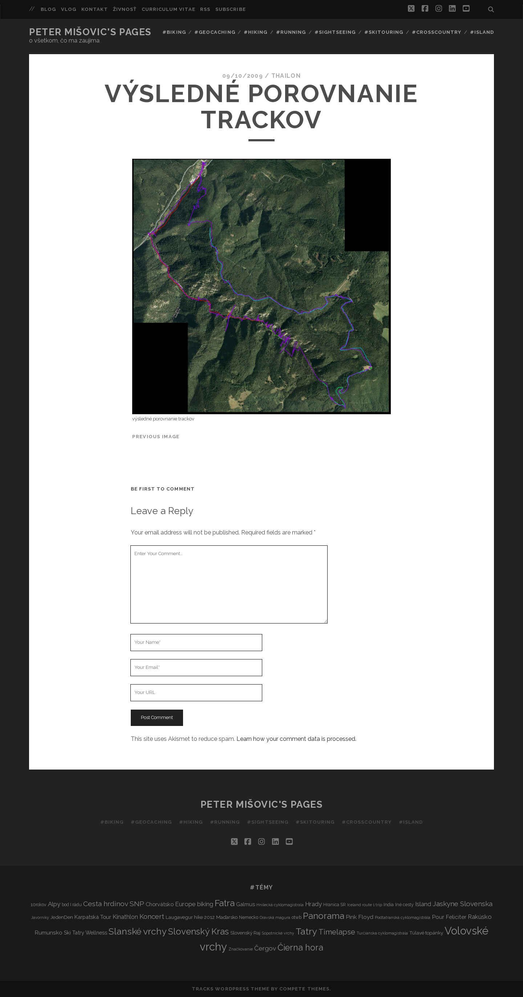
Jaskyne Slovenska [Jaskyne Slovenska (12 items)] (462, 904)
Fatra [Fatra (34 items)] (225, 903)
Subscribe (230, 9)
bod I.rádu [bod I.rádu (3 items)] (72, 904)
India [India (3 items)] (389, 904)
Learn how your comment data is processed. (296, 738)
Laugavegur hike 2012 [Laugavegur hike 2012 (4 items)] (190, 917)
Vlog (68, 9)
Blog (48, 9)
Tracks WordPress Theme (230, 989)
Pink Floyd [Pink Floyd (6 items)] (359, 916)
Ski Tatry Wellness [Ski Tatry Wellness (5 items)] (85, 932)
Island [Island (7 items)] (423, 904)
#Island (482, 32)
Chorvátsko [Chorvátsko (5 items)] (160, 904)
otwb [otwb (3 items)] (296, 917)
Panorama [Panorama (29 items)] (323, 916)
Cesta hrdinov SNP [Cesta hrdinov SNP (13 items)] (113, 904)
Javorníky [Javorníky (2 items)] (40, 917)
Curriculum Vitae (168, 9)
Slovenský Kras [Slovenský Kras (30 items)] (198, 931)
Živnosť (125, 9)
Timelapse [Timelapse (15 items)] (337, 932)
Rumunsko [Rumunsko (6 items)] (48, 932)
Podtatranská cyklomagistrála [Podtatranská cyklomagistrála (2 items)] (402, 917)
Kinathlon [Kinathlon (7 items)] (125, 916)
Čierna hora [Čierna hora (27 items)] (300, 947)
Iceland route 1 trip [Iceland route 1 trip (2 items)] (364, 905)
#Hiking (255, 32)
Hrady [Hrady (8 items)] (313, 904)
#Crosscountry (437, 32)
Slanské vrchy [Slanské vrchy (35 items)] (138, 931)
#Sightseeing (335, 32)
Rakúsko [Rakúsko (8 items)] (480, 916)
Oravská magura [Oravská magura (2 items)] (275, 917)
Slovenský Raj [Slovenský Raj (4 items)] (245, 933)
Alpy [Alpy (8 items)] (54, 904)
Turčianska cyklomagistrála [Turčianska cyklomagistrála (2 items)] (382, 933)
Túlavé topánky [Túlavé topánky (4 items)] (426, 933)
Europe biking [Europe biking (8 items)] (194, 904)
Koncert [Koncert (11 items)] (151, 916)
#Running (291, 32)
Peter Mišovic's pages (90, 32)
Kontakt (94, 9)
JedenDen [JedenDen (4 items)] (61, 917)
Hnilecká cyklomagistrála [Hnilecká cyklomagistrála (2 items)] (280, 905)
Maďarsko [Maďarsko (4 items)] (227, 917)
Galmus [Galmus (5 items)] (245, 904)
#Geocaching (214, 32)
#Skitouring (383, 32)
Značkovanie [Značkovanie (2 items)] (240, 949)
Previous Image (155, 436)
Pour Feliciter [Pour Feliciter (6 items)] (449, 916)
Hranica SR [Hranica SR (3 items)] (334, 904)
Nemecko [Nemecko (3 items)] (248, 917)
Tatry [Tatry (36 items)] (306, 931)
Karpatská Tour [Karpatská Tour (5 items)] (92, 917)
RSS (205, 9)
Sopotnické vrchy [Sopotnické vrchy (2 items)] (278, 933)
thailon (286, 75)
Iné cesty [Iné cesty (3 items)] (404, 904)
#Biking (174, 32)
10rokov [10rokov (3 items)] (38, 904)
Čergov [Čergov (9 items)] (265, 948)
